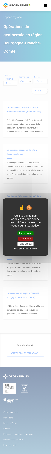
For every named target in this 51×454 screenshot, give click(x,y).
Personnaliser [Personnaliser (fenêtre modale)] (25, 244)
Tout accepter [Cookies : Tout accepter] (25, 233)
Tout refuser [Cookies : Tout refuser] (25, 238)
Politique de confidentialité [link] (25, 248)
